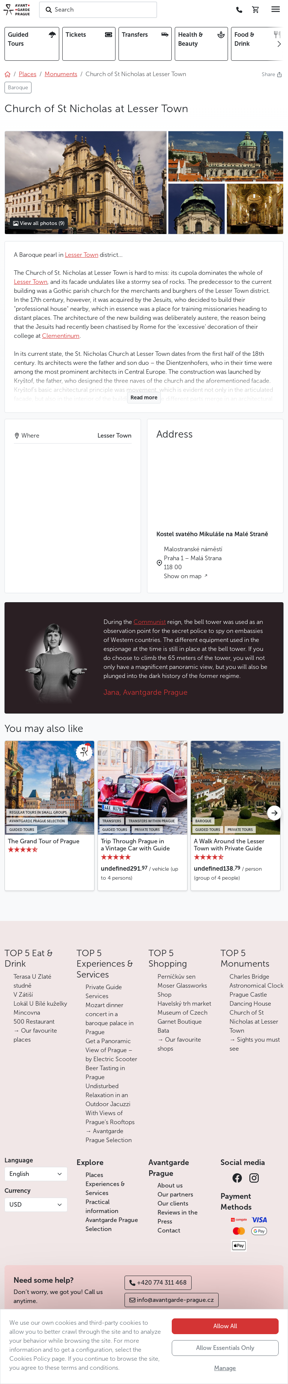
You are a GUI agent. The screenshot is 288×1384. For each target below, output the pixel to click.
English (19, 1173)
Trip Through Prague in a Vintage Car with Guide (135, 845)
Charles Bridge (249, 976)
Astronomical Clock (257, 985)
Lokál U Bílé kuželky (40, 1003)
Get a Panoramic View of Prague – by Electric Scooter (111, 1050)
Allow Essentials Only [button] (225, 1347)
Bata (163, 1030)
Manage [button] (225, 1368)
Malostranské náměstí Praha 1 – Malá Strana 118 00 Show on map (193, 563)
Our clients (173, 1203)
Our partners (175, 1194)
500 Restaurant (34, 1021)
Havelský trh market (184, 1003)
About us (170, 1185)
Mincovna (27, 1012)
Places (94, 1175)
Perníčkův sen (176, 976)
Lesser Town (81, 254)
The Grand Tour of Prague (44, 841)
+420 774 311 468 (158, 1282)
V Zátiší (23, 994)
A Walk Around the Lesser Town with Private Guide (229, 845)
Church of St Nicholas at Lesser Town (254, 1021)
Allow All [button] (225, 1326)
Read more (144, 397)
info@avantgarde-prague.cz (171, 1299)
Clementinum (61, 335)
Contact (169, 1230)
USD (15, 1204)
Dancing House (250, 1003)
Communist (150, 621)
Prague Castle (248, 994)
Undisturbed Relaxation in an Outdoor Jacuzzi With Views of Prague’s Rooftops (110, 1104)
